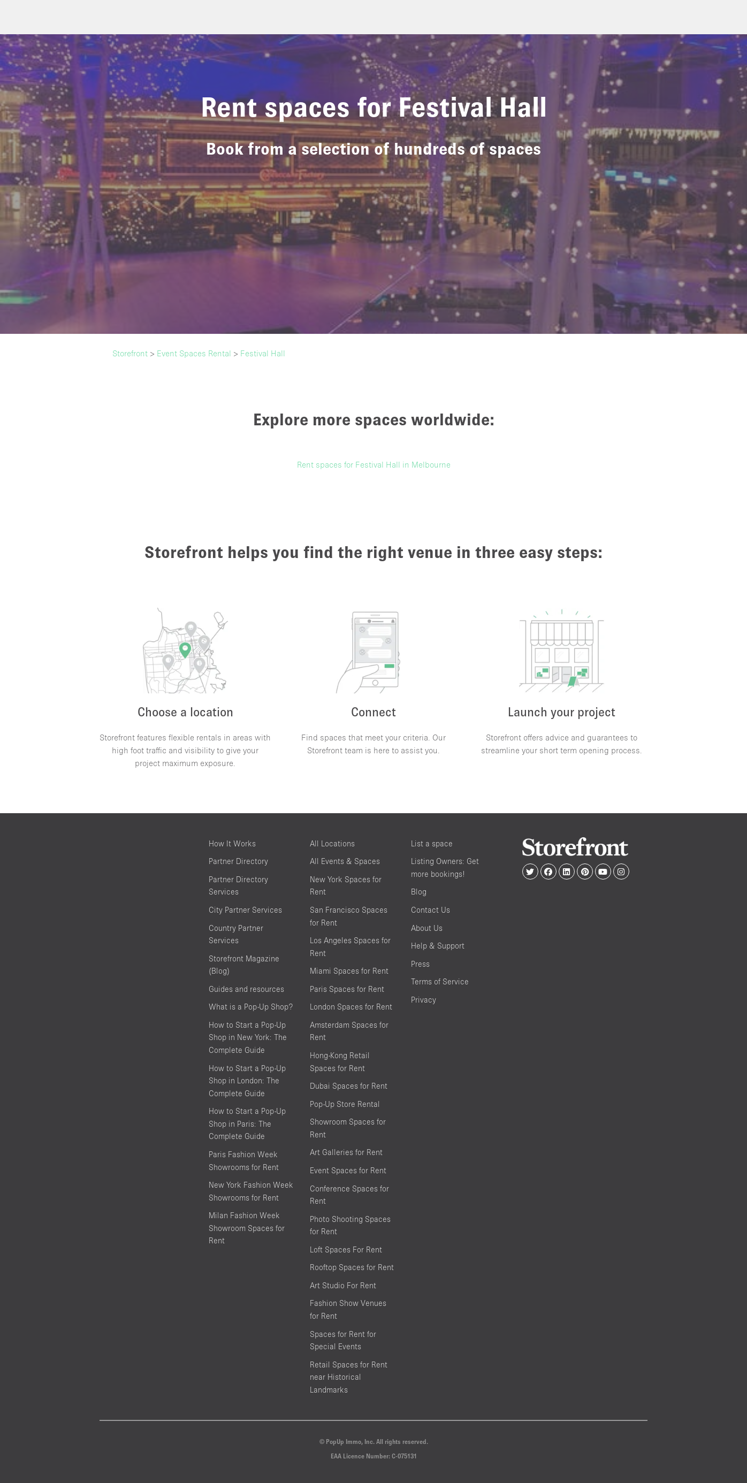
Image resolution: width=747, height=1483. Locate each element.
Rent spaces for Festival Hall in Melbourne (374, 464)
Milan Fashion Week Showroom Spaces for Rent (247, 1228)
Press (420, 963)
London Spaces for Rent (351, 1006)
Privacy (423, 999)
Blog (418, 891)
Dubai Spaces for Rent (348, 1085)
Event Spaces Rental (194, 353)
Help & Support (437, 945)
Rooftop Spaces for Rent (352, 1267)
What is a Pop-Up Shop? (251, 1006)
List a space (432, 843)
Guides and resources (246, 988)
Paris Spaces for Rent (347, 988)
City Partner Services (245, 909)
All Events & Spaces (345, 861)
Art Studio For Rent (343, 1285)
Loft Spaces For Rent (346, 1249)
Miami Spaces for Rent (349, 970)
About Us (427, 927)
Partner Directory (238, 861)
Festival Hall (262, 353)
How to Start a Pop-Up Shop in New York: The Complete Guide (248, 1037)
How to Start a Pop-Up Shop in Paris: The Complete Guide (247, 1123)
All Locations (332, 843)
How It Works (232, 843)
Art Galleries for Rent (346, 1152)
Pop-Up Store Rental (345, 1104)
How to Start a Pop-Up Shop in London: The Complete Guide (247, 1081)
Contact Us (430, 909)
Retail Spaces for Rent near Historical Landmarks (348, 1377)
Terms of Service (440, 981)
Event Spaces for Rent (348, 1170)
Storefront (130, 353)
